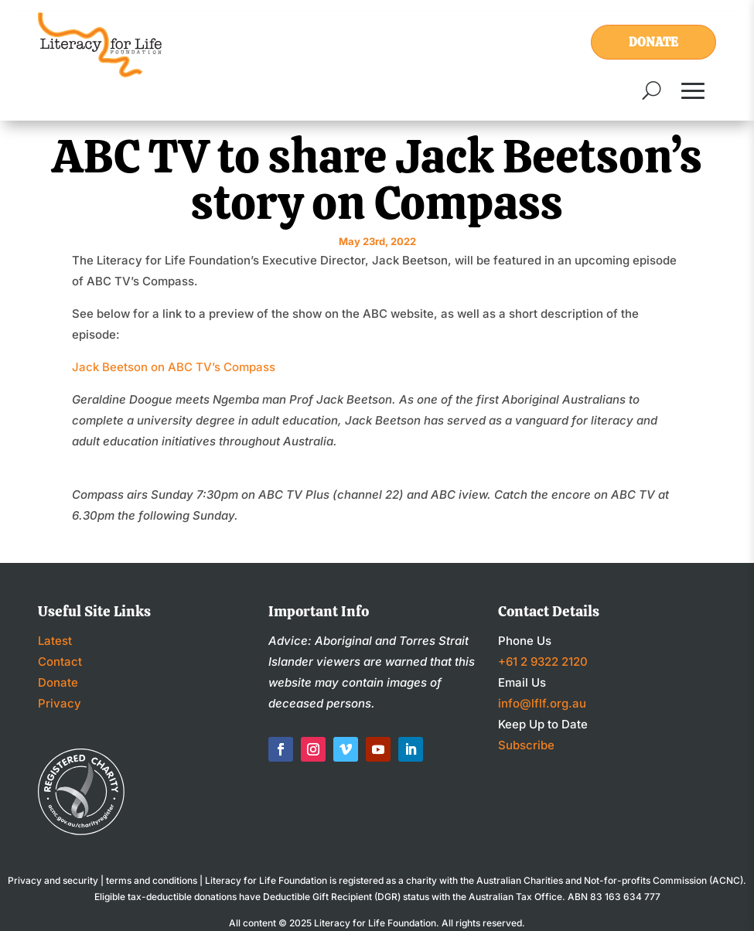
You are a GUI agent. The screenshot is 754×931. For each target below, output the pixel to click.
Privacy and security (53, 880)
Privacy (59, 703)
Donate (653, 42)
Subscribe (526, 745)
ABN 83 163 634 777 (614, 896)
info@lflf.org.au (542, 703)
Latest (55, 640)
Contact (60, 661)
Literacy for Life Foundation (375, 923)
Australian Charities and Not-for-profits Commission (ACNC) (609, 880)
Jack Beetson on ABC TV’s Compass (173, 367)
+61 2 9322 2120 (543, 661)
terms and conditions (151, 880)
